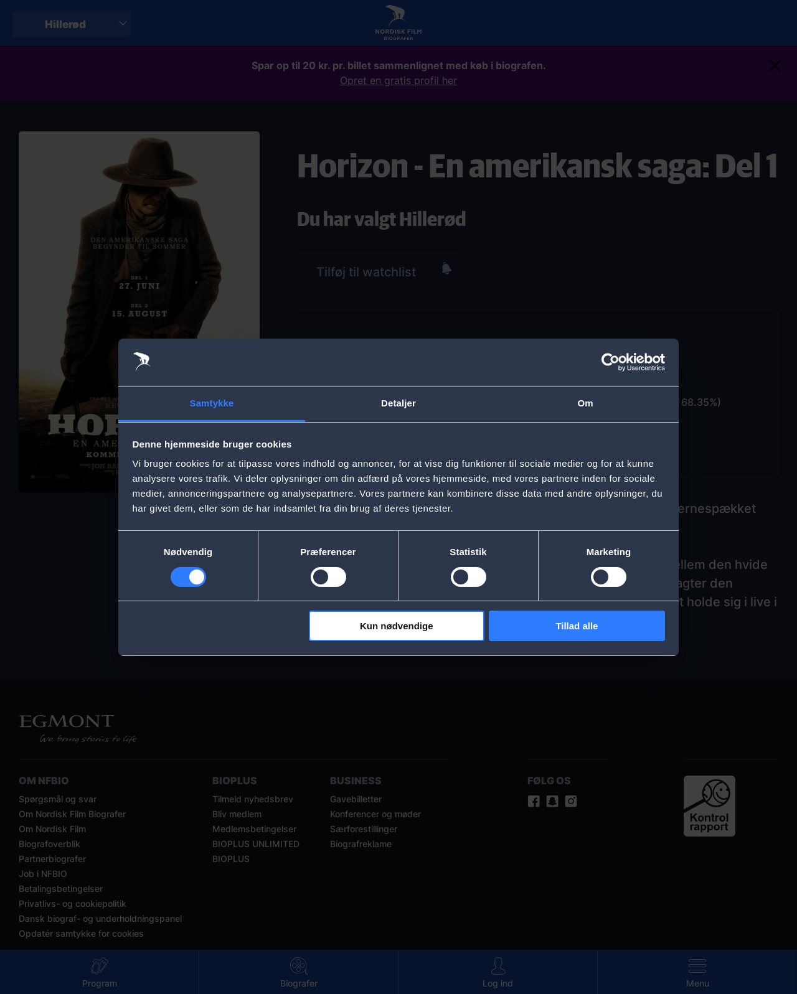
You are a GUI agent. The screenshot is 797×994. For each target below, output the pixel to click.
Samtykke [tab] (212, 403)
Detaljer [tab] (398, 403)
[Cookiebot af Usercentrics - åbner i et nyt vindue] (610, 362)
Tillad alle (576, 626)
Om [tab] (585, 403)
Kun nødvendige (396, 626)
